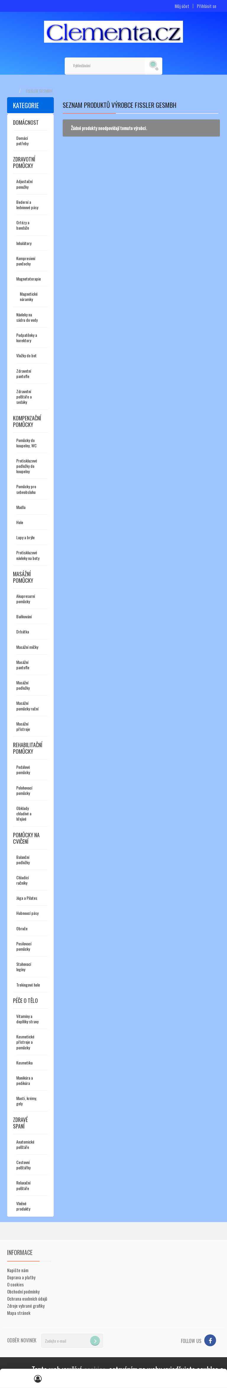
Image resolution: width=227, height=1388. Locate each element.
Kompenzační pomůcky (27, 421)
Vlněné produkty (23, 1206)
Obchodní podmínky (23, 1291)
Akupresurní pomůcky (25, 598)
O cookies (15, 1284)
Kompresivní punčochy (25, 261)
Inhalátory (23, 243)
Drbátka (22, 631)
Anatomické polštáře (25, 1144)
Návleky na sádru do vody (27, 317)
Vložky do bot (26, 355)
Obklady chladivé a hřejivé (23, 813)
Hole (19, 522)
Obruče (21, 928)
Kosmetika (24, 1062)
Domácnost (26, 122)
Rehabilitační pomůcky (27, 748)
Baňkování (24, 616)
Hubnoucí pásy (27, 913)
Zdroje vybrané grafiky (26, 1305)
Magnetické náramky (29, 296)
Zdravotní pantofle (23, 373)
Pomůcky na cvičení (26, 838)
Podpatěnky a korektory (26, 337)
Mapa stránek (18, 1312)
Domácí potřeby (22, 140)
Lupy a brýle (25, 537)
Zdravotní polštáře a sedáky (24, 396)
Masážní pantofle (22, 664)
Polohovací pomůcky (24, 790)
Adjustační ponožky (24, 184)
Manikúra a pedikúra (24, 1080)
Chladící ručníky (22, 880)
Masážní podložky (23, 685)
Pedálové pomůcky (23, 769)
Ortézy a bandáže (22, 225)
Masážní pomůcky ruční (27, 705)
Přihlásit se (206, 6)
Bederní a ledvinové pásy (27, 204)
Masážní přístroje (23, 726)
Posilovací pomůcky (23, 946)
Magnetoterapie (28, 279)
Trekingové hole (28, 985)
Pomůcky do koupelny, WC (26, 443)
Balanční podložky (23, 859)
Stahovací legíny (23, 966)
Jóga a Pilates (26, 898)
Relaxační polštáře (23, 1185)
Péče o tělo (25, 1000)
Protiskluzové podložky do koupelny (26, 465)
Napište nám (17, 1270)
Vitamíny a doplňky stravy (27, 1018)
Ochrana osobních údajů (27, 1298)
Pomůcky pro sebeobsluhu (26, 489)
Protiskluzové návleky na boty (27, 555)
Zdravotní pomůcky (24, 162)
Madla (20, 507)
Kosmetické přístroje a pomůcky (25, 1041)
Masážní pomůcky (23, 577)
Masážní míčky (27, 647)
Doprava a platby (21, 1277)
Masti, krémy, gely (26, 1101)
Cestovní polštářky (23, 1165)
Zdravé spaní (20, 1123)
